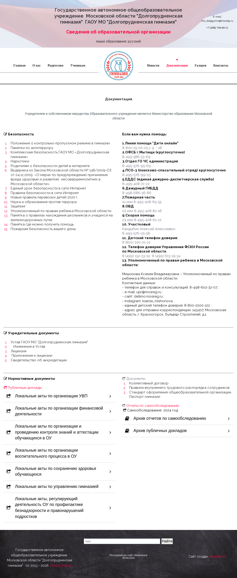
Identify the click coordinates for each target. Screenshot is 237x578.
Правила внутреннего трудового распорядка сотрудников (179, 388)
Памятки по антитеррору (32, 148)
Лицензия (18, 351)
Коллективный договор (148, 383)
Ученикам (77, 65)
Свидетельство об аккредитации (39, 360)
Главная (19, 65)
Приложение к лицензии (31, 355)
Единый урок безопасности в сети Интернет (48, 188)
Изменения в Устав (29, 346)
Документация (177, 65)
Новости (153, 65)
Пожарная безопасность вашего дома (43, 229)
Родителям (55, 65)
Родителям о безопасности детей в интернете (50, 166)
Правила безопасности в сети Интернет (45, 193)
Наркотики (20, 161)
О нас (36, 65)
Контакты (220, 65)
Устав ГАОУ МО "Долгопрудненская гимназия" (49, 342)
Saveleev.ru (217, 559)
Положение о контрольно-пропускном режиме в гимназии (60, 143)
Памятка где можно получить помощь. (42, 224)
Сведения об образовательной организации (118, 32)
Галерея (200, 65)
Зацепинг (18, 206)
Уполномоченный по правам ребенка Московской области (61, 211)
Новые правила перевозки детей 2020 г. (44, 197)
